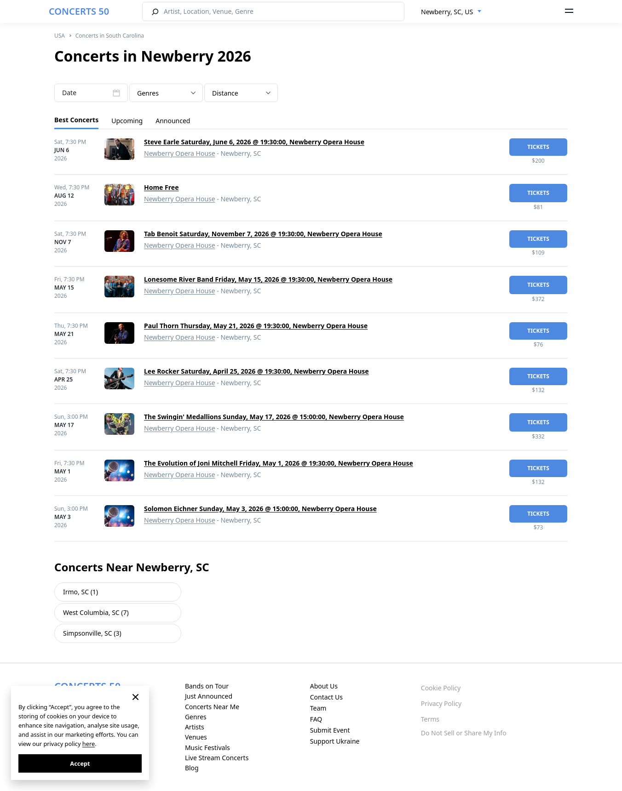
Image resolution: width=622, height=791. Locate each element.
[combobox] (451, 12)
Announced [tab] (173, 120)
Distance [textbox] (225, 93)
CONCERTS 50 (79, 11)
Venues (196, 737)
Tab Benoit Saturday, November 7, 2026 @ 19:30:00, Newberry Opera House (263, 233)
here (88, 744)
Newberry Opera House (179, 153)
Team (318, 708)
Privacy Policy (441, 703)
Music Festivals (207, 747)
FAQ (316, 719)
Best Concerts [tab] (76, 119)
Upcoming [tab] (127, 120)
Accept (80, 763)
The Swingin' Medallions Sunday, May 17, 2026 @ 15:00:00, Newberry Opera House (274, 416)
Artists (194, 727)
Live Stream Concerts (216, 757)
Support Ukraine (335, 741)
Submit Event (330, 730)
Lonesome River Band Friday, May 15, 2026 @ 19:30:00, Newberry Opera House (268, 279)
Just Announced (208, 696)
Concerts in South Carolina (109, 36)
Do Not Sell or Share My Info (464, 732)
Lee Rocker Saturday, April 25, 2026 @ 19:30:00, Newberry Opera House (256, 371)
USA (59, 36)
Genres (196, 716)
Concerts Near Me (212, 706)
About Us (324, 686)
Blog (192, 767)
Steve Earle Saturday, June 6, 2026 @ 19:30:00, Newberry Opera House (254, 141)
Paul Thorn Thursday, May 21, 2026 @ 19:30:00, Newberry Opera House (256, 325)
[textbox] (166, 93)
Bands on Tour (207, 686)
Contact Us (326, 697)
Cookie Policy (441, 687)
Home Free (161, 187)
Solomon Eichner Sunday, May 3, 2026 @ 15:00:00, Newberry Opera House (260, 508)
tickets (538, 147)
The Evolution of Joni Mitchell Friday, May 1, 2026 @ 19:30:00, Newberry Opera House (278, 463)
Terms (430, 719)
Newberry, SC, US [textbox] (447, 11)
